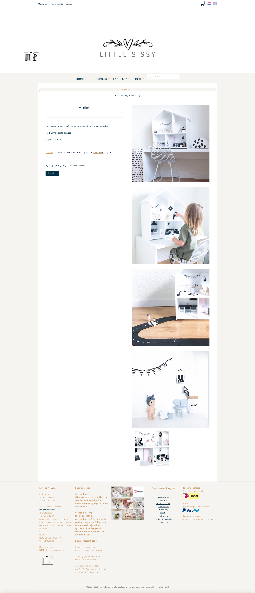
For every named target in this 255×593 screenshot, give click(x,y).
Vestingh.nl (163, 522)
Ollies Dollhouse (163, 503)
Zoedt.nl (163, 513)
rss (123, 587)
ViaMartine (163, 516)
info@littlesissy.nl (47, 510)
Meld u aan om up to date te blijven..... (55, 4)
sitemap (117, 587)
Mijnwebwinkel (162, 587)
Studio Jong (163, 510)
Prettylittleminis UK (163, 519)
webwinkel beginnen (135, 587)
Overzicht (52, 173)
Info (139, 78)
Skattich (163, 500)
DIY (126, 78)
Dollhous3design (163, 497)
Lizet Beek (163, 507)
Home (81, 78)
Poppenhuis (100, 78)
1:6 (116, 78)
